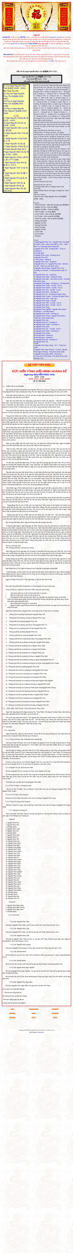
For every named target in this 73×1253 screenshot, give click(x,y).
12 (4, 144)
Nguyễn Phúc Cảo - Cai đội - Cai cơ (48, 290)
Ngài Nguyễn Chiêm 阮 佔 (17, 146)
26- (35, 313)
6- (34, 259)
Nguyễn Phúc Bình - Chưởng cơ (47, 292)
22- (35, 303)
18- (35, 294)
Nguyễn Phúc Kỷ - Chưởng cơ (46, 322)
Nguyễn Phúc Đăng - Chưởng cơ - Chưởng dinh (52, 283)
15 (4, 128)
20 (4, 94)
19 (4, 101)
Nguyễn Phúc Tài (42, 342)
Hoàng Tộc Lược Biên (56, 37)
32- (35, 329)
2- (34, 248)
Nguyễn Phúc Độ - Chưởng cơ (46, 340)
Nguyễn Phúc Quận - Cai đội (46, 301)
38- (35, 342)
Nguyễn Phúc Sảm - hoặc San (46, 298)
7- (34, 261)
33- (35, 331)
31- (35, 326)
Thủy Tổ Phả (33, 43)
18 (4, 108)
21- (35, 300)
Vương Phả (6, 37)
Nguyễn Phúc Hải (41, 257)
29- (35, 322)
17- (35, 292)
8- (34, 264)
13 (4, 138)
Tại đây (51, 61)
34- (35, 333)
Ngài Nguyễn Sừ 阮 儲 (15, 144)
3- (34, 253)
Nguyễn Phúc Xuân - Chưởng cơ (47, 314)
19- (35, 296)
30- (35, 324)
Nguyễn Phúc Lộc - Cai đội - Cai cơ (48, 329)
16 (4, 123)
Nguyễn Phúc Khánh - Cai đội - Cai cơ (49, 288)
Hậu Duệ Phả (7, 54)
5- (34, 257)
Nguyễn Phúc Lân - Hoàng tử (46, 275)
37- (35, 339)
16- (35, 290)
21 (4, 86)
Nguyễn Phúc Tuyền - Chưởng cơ (47, 324)
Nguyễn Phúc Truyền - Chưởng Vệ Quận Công (52, 296)
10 (4, 149)
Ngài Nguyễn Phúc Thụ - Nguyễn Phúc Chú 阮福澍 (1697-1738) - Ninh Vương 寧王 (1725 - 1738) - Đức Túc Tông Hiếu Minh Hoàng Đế (51, 244)
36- (35, 337)
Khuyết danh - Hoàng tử (44, 335)
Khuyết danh (39, 253)
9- (34, 268)
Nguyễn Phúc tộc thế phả (17, 43)
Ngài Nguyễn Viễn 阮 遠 (15, 183)
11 (4, 146)
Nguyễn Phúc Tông (42, 307)
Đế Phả (22, 37)
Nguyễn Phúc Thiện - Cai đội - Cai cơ (49, 285)
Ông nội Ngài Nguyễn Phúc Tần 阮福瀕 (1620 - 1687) (13, 96)
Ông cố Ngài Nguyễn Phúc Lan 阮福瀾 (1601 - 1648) (13, 103)
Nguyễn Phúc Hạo (42, 320)
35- (35, 335)
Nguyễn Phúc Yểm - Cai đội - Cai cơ (48, 303)
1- (34, 242)
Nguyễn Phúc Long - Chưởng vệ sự (47, 255)
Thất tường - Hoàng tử (43, 259)
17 (4, 118)
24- (35, 307)
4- (34, 255)
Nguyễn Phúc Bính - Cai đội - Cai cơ (48, 305)
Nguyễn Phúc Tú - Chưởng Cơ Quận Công (51, 294)
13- (35, 283)
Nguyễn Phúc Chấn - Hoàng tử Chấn (48, 277)
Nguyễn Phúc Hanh (43, 327)
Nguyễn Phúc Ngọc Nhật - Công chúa (48, 354)
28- (35, 320)
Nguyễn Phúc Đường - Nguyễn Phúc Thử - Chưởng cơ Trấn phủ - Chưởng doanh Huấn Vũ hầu (50, 270)
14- (35, 285)
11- (35, 277)
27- (35, 316)
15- (35, 287)
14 (4, 133)
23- (35, 305)
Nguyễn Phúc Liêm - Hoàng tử (45, 262)
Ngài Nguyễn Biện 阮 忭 (16, 149)
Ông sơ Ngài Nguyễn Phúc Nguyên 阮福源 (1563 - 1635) (15, 110)
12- (35, 279)
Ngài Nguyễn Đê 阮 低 (14, 186)
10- (35, 274)
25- (35, 309)
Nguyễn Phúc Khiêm (43, 333)
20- (35, 298)
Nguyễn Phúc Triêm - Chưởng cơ (47, 331)
